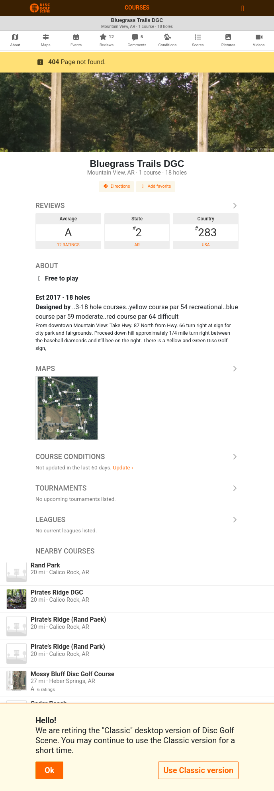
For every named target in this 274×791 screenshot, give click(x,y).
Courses (137, 7)
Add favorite (155, 186)
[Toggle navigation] (243, 8)
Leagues (137, 520)
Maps (137, 369)
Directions (116, 186)
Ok (49, 770)
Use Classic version (198, 770)
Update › (123, 467)
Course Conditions (137, 457)
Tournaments (137, 488)
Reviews (137, 206)
